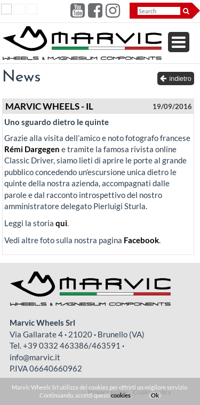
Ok (155, 395)
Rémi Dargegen (32, 149)
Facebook (141, 240)
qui (61, 223)
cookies (121, 395)
